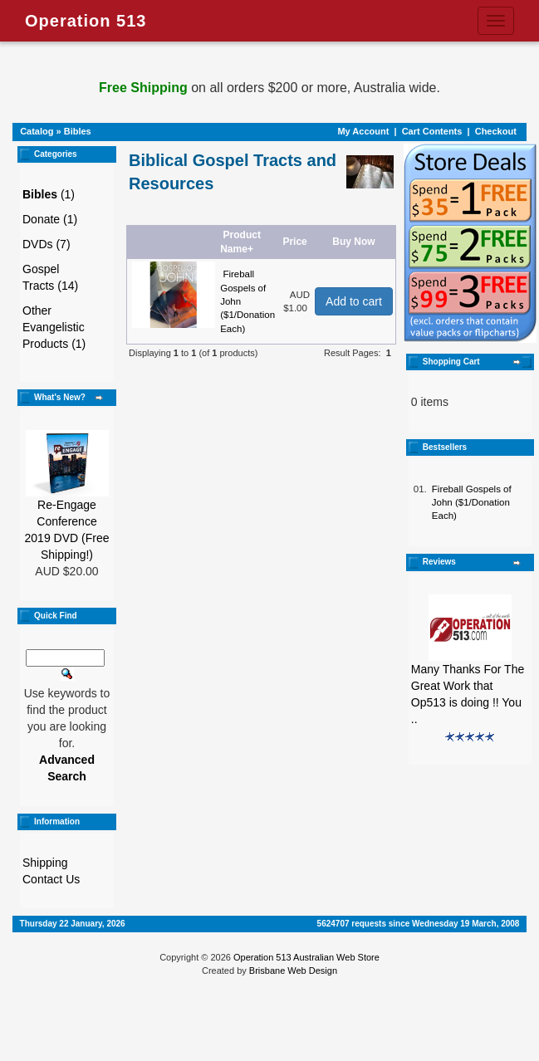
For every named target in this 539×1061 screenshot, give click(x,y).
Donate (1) (49, 219)
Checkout (496, 131)
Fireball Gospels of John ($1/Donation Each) (472, 502)
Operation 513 (85, 21)
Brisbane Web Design (293, 970)
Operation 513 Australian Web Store (306, 957)
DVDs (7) (46, 244)
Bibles (77, 131)
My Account (363, 131)
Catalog (36, 131)
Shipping (45, 862)
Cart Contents (432, 131)
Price (294, 241)
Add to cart (354, 301)
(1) (48, 194)
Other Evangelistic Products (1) (54, 327)
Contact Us (51, 879)
